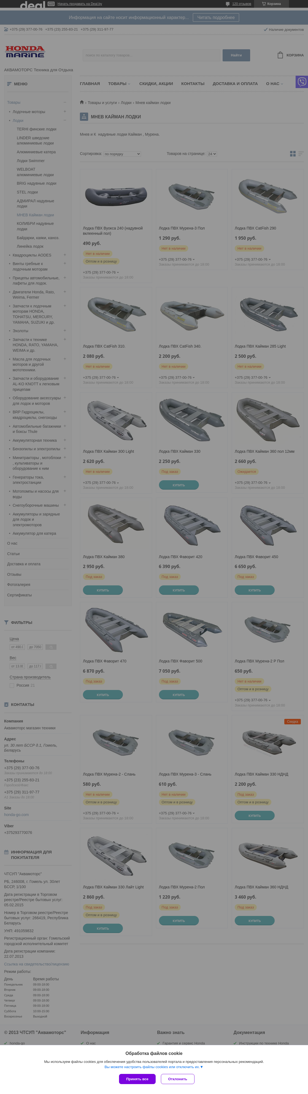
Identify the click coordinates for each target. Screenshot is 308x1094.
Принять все (137, 1079)
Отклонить (177, 1079)
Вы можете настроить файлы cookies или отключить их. (152, 1067)
